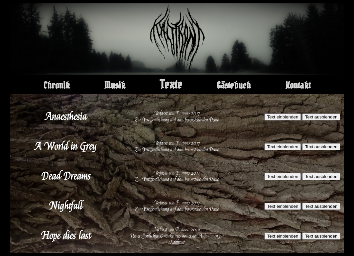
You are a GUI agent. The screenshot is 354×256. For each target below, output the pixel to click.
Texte (171, 84)
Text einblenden (282, 116)
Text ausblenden (321, 116)
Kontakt (298, 85)
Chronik (56, 85)
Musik (115, 85)
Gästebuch (234, 85)
